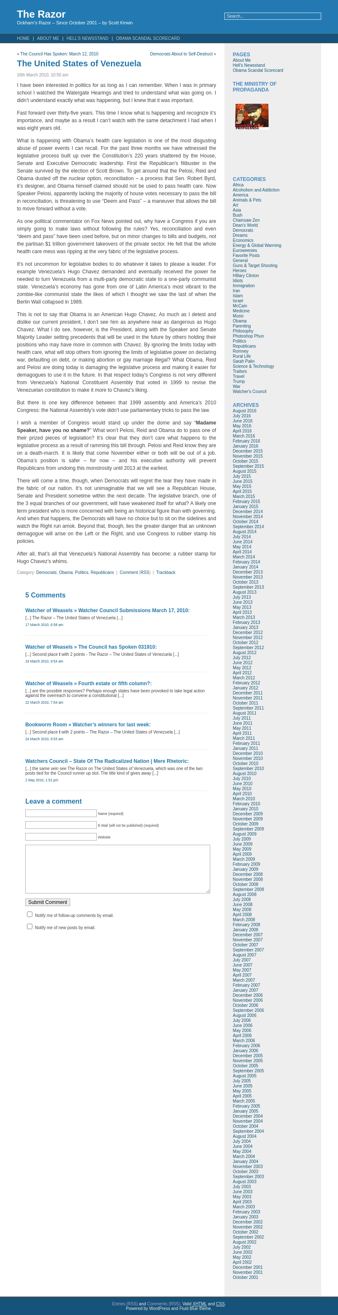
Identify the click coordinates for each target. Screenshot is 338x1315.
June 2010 (243, 783)
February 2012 (246, 683)
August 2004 (244, 1136)
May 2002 (242, 1257)
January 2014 (246, 567)
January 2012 (246, 688)
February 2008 (246, 924)
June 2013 (243, 602)
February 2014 (246, 562)
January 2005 (246, 1111)
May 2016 (242, 426)
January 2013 (246, 627)
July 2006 (242, 1020)
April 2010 (242, 793)
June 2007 (243, 965)
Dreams (240, 235)
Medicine (241, 311)
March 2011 (244, 738)
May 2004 (242, 1151)
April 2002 (242, 1262)
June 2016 (243, 421)
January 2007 (246, 990)
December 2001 (248, 1267)
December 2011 (248, 693)
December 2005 (248, 1055)
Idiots (238, 280)
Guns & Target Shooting (255, 265)
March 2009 (244, 859)
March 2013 (244, 617)
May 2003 (242, 1197)
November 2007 (248, 940)
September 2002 (248, 1237)
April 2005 (242, 1096)
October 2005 (246, 1066)
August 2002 (244, 1242)
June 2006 (243, 1025)
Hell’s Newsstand (87, 38)
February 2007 (246, 985)
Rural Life (242, 356)
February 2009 (246, 864)
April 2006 (242, 1035)
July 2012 (242, 657)
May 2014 (242, 547)
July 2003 (242, 1186)
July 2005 (242, 1081)
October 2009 (246, 824)
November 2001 (248, 1272)
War (236, 386)
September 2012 (248, 647)
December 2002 (248, 1222)
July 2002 (242, 1247)
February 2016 (246, 441)
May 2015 (242, 486)
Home (23, 38)
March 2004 (244, 1156)
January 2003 (246, 1217)
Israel (238, 301)
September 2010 (248, 768)
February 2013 (246, 622)
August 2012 (244, 652)
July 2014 (242, 536)
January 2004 (246, 1161)
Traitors (240, 371)
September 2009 (248, 829)
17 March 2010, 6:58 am (44, 625)
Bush (238, 215)
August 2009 (244, 834)
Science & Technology (253, 366)
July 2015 (242, 476)
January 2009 (246, 869)
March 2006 (244, 1040)
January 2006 (246, 1050)
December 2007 (248, 935)
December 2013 (248, 572)
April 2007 (242, 975)
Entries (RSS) (125, 1304)
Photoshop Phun (248, 336)
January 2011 (246, 748)
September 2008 (248, 889)
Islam (238, 295)
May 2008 (242, 909)
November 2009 (248, 819)
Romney (240, 351)
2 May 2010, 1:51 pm (41, 780)
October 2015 (246, 461)
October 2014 (246, 521)
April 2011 (242, 733)
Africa (238, 185)
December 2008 (248, 874)
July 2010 (242, 778)
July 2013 (242, 597)
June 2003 (243, 1191)
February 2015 (246, 501)
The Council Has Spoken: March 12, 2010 (59, 54)
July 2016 (242, 416)
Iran (236, 290)
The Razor (41, 14)
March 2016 (244, 436)
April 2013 (242, 612)
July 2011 (242, 718)
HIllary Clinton (246, 275)
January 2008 (246, 929)
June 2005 (243, 1086)
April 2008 (242, 914)
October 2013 (246, 582)
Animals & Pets (247, 200)
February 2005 (246, 1106)
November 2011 (248, 698)
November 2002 (248, 1227)
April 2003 (242, 1202)
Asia (237, 210)
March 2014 (244, 557)
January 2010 (246, 809)
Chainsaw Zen (246, 220)
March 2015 (244, 496)
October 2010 (246, 763)
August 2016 (244, 411)
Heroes (239, 270)
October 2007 (246, 945)
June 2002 (243, 1252)
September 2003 (248, 1176)
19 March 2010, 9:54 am (44, 661)
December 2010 (248, 753)
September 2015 (248, 466)
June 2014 (243, 542)
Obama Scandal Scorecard (148, 38)
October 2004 (246, 1126)
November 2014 (248, 516)
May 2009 (242, 849)
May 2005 (242, 1091)
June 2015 (243, 481)
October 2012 (246, 642)
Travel (238, 376)
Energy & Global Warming (257, 245)
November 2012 (248, 637)
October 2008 (246, 884)
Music (238, 316)
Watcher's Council (250, 391)
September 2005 (248, 1071)
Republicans (102, 572)
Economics (243, 240)
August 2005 (244, 1076)
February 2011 (246, 743)
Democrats (46, 572)
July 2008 (242, 899)
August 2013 (244, 592)
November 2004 (248, 1121)
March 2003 (244, 1207)
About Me (48, 38)
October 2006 (246, 1005)
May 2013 (242, 607)
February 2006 (246, 1045)
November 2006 (248, 1000)
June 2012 (243, 662)
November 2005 (248, 1060)
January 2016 (246, 446)
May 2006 (242, 1030)
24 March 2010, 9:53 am (44, 739)
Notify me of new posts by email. (65, 936)
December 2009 (248, 814)
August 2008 (244, 894)
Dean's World (245, 225)
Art (235, 205)
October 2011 (246, 703)
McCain (240, 306)
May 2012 (242, 667)
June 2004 (243, 1146)
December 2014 (248, 511)
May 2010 (242, 788)
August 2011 (244, 713)
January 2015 (246, 506)
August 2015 (244, 471)
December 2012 (248, 632)
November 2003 (248, 1166)
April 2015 (242, 491)
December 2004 (248, 1116)
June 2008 (243, 904)
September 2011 (248, 708)
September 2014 (248, 526)
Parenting (242, 326)
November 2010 (248, 758)
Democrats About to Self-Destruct (181, 54)
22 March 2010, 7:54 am (44, 702)
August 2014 (244, 531)
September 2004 (248, 1131)
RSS (144, 572)
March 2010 (244, 798)
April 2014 (242, 552)
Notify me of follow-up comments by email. (74, 924)
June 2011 (243, 723)
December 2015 (248, 451)
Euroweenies (245, 250)
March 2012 (244, 678)
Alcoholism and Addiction (256, 190)
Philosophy (243, 331)
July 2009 (242, 839)
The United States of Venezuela (79, 63)
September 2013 (248, 587)
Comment (129, 572)
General (240, 260)
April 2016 (242, 431)
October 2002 (246, 1232)
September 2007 (248, 950)
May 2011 (242, 728)
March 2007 (244, 980)
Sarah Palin (244, 361)
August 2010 (244, 773)
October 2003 (246, 1171)
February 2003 (246, 1212)
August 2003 (244, 1181)
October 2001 (246, 1277)
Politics (82, 572)
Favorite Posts (246, 255)
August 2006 (244, 1015)
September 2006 (248, 1010)
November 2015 (248, 456)
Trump (239, 381)
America (240, 195)
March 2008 (244, 919)
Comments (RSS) (163, 1304)
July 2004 (242, 1141)
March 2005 (244, 1101)
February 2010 (246, 804)
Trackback (166, 572)
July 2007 (242, 960)
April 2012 (242, 673)
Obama (66, 572)
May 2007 (242, 970)
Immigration (244, 285)
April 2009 (242, 854)
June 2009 (243, 844)
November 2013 (248, 577)
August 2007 (244, 955)
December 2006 (248, 995)
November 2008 (248, 879)
